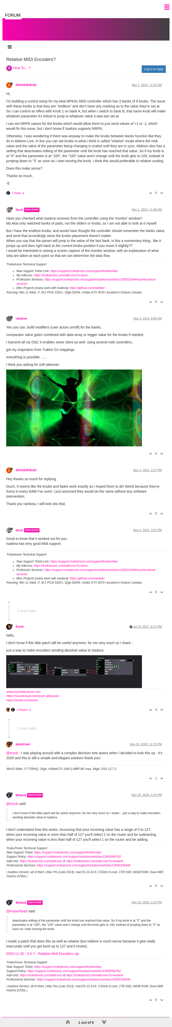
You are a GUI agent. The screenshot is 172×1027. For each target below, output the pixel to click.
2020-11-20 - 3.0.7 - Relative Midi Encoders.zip (42, 954)
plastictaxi (23, 744)
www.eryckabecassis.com (23, 692)
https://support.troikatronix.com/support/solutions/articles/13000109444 (83, 865)
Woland (21, 795)
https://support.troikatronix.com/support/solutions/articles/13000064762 (74, 856)
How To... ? (22, 68)
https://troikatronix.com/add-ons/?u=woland (94, 861)
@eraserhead (16, 911)
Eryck (20, 626)
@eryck (12, 753)
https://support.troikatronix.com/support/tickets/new (84, 271)
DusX (19, 210)
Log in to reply (153, 69)
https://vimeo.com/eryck (22, 700)
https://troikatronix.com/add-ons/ (41, 861)
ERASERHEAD (26, 85)
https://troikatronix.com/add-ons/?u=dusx (60, 275)
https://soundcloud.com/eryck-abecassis (32, 696)
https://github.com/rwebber (87, 288)
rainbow (21, 318)
